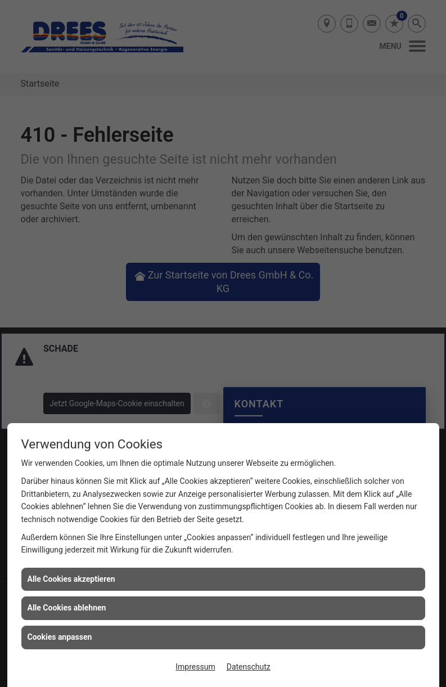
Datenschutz (249, 666)
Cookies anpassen (60, 636)
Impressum (195, 666)
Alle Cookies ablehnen (67, 607)
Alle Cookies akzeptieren (71, 578)
